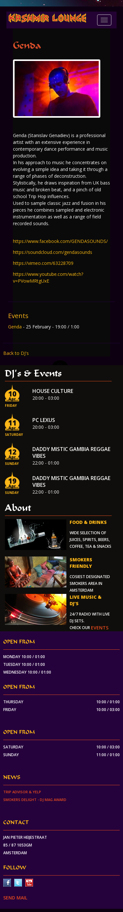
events (99, 628)
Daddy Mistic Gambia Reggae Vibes (71, 452)
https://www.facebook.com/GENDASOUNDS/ (60, 241)
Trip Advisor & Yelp (22, 791)
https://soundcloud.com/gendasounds (52, 252)
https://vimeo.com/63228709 (43, 263)
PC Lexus (43, 420)
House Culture (52, 391)
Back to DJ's (16, 353)
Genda (15, 327)
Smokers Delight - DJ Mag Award (34, 799)
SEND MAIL (15, 898)
